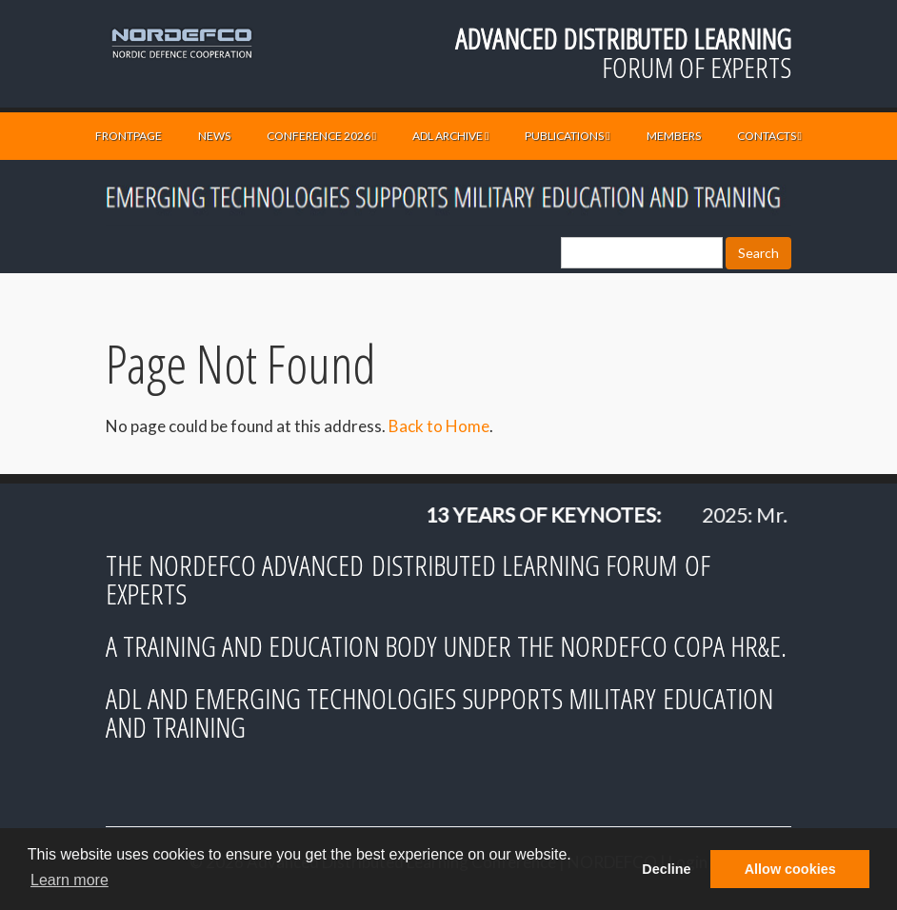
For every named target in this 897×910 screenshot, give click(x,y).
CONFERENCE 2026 (321, 136)
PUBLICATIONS (567, 136)
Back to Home (439, 426)
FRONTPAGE (128, 136)
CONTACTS (769, 136)
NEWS (214, 136)
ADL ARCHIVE (450, 136)
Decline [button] (666, 869)
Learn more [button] (69, 880)
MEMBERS (674, 136)
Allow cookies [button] (790, 869)
